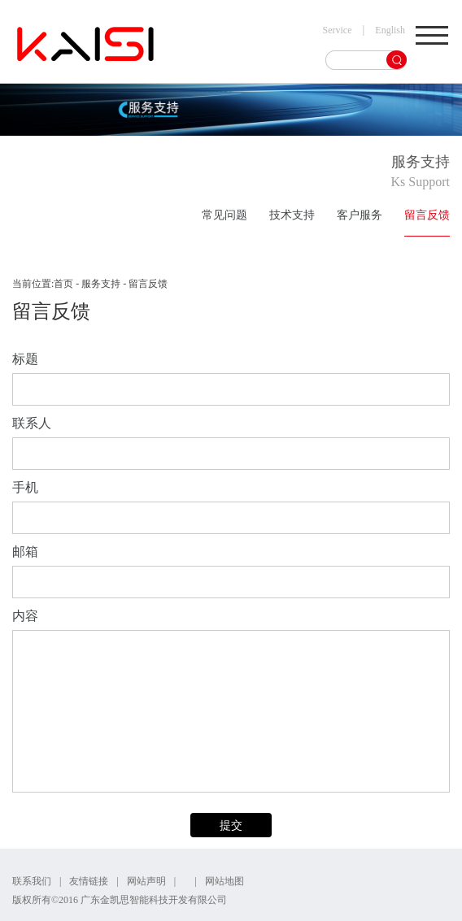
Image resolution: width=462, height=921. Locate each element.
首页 (63, 283)
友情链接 (88, 881)
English (390, 30)
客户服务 (359, 215)
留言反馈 (427, 215)
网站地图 (224, 881)
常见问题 (224, 215)
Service (337, 30)
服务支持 (100, 283)
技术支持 (292, 215)
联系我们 (31, 881)
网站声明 (146, 881)
